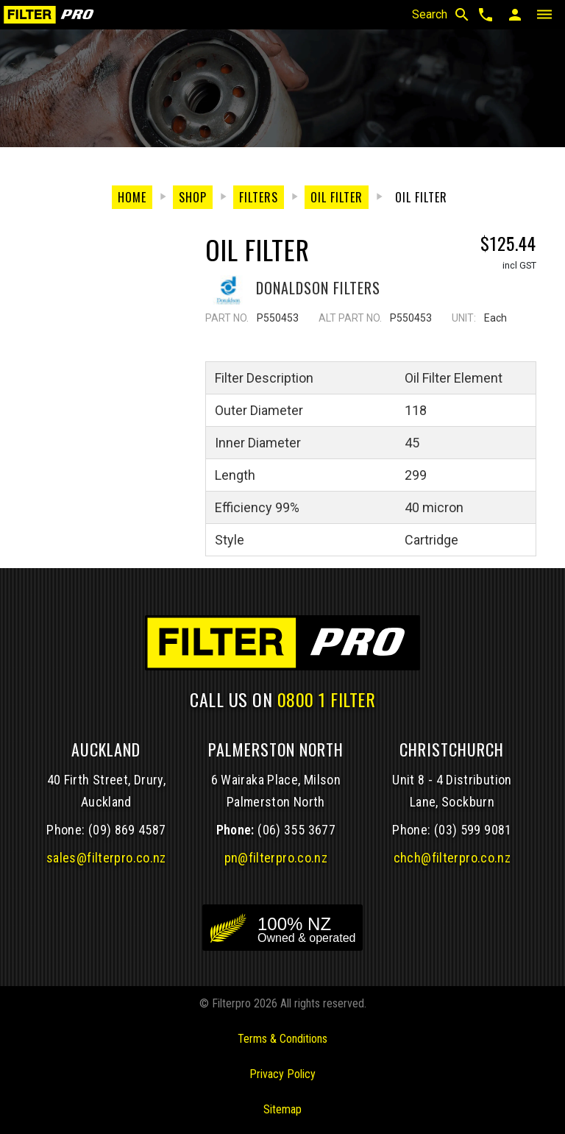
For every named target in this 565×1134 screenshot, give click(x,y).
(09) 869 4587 (127, 829)
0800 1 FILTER (326, 699)
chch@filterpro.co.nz (452, 857)
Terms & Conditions (282, 1039)
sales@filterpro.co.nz (106, 857)
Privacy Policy (282, 1074)
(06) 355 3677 (296, 829)
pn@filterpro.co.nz (276, 857)
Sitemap (282, 1109)
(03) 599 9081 (473, 829)
